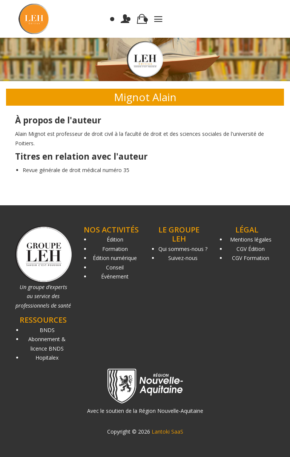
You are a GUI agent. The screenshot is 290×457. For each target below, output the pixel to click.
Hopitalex (46, 357)
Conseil (115, 267)
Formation (115, 248)
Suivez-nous (183, 258)
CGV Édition (250, 248)
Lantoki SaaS (167, 431)
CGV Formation (250, 258)
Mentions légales (251, 239)
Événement (115, 276)
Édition (115, 239)
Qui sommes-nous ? (182, 248)
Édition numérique (115, 258)
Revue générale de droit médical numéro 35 (76, 170)
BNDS (47, 330)
